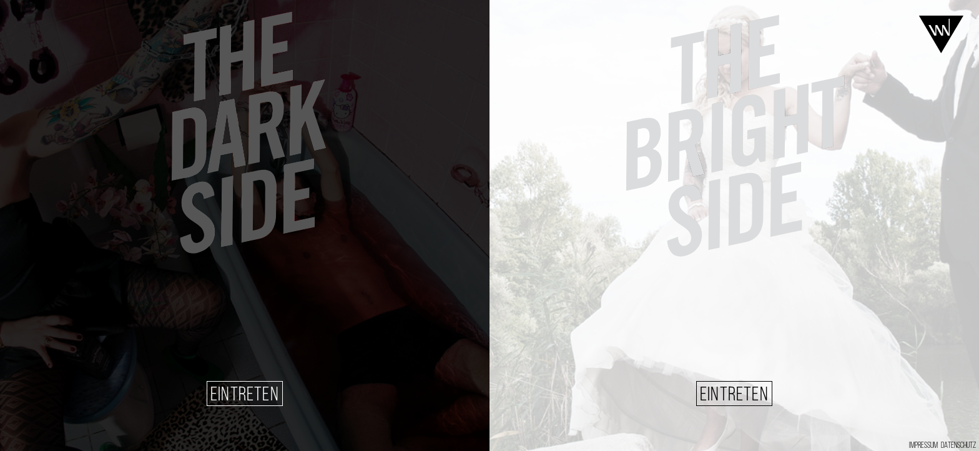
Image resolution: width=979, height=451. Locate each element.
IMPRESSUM (923, 445)
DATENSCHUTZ (958, 445)
